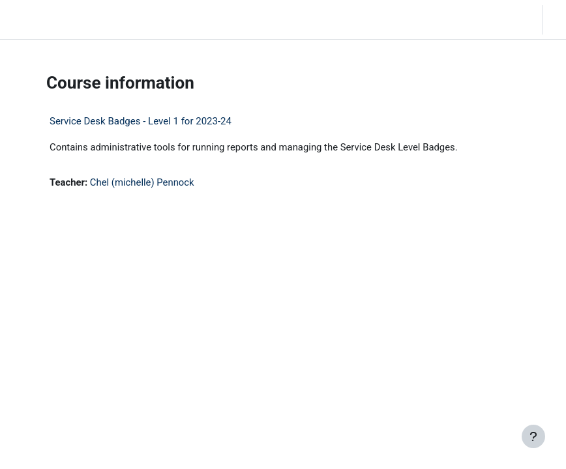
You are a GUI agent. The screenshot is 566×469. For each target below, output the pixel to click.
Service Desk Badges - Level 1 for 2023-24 (140, 121)
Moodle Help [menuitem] (177, 19)
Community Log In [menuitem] (132, 19)
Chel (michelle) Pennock (142, 182)
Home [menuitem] (93, 19)
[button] (453, 19)
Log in (557, 19)
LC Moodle (37, 19)
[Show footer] (533, 436)
